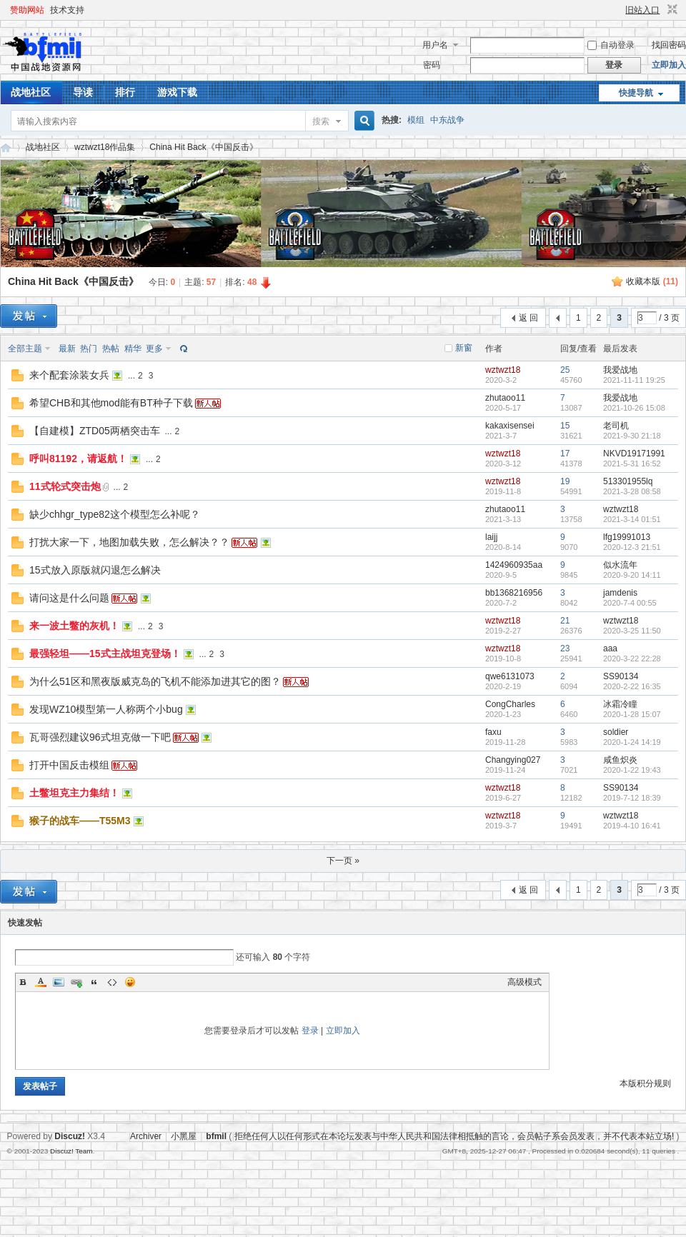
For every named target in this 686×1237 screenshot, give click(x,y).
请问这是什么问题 (69, 598)
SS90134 (620, 676)
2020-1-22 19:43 (632, 770)
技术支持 (67, 10)
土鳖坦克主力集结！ (74, 792)
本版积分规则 (645, 1083)
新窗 (463, 348)
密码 (431, 65)
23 (565, 648)
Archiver (145, 1136)
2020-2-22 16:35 (632, 686)
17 (565, 454)
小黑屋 (184, 1136)
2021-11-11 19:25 (634, 380)
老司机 (616, 426)
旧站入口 (642, 10)
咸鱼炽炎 (620, 760)
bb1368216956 (513, 593)
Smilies (130, 982)
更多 (154, 349)
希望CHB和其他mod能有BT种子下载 (111, 403)
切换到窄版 (670, 10)
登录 (310, 1031)
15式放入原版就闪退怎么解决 (95, 570)
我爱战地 (620, 370)
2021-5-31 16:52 (632, 463)
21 (565, 621)
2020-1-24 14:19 (632, 742)
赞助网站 (27, 10)
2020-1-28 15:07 (632, 714)
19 (565, 481)
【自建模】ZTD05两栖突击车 (94, 430)
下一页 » (343, 861)
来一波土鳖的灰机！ (74, 625)
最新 (67, 349)
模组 (415, 120)
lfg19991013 (626, 537)
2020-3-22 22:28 (632, 658)
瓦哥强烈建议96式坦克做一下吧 (100, 737)
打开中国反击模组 (69, 765)
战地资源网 (5, 147)
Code (112, 982)
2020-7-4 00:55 (630, 603)
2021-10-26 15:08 (634, 408)
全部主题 (25, 349)
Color (41, 982)
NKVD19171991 (634, 454)
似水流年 (620, 565)
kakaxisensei (510, 426)
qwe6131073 (510, 676)
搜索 (320, 121)
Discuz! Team (71, 1151)
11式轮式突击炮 (65, 486)
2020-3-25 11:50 (632, 630)
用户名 (435, 45)
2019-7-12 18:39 (632, 797)
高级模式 (524, 982)
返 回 (528, 318)
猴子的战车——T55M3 (80, 820)
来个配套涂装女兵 (69, 375)
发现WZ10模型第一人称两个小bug (106, 709)
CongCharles (510, 704)
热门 (88, 349)
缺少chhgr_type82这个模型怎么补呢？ (114, 514)
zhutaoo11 (505, 398)
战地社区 (31, 92)
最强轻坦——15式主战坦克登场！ (105, 653)
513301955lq (627, 481)
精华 (132, 349)
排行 (125, 92)
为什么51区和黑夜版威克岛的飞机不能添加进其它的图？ (155, 681)
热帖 (110, 349)
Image (58, 982)
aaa (610, 648)
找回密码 (669, 45)
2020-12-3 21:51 (632, 547)
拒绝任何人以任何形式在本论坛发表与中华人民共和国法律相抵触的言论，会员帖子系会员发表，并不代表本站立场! (454, 1136)
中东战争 (447, 120)
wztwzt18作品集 (104, 147)
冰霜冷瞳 (620, 704)
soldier (615, 732)
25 (565, 370)
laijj (491, 537)
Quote (94, 982)
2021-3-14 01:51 (632, 519)
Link (76, 982)
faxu (493, 732)
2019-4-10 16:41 (632, 825)
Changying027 (512, 760)
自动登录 (611, 45)
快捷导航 (636, 93)
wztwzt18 (502, 370)
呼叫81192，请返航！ (78, 458)
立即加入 (669, 65)
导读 (83, 92)
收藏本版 (652, 281)
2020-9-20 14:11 (632, 575)
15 (565, 426)
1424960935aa (513, 565)
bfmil (216, 1136)
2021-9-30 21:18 (632, 435)
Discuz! (69, 1136)
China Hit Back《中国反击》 (203, 147)
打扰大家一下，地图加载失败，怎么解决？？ (129, 542)
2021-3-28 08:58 (632, 491)
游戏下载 (177, 92)
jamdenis (620, 593)
